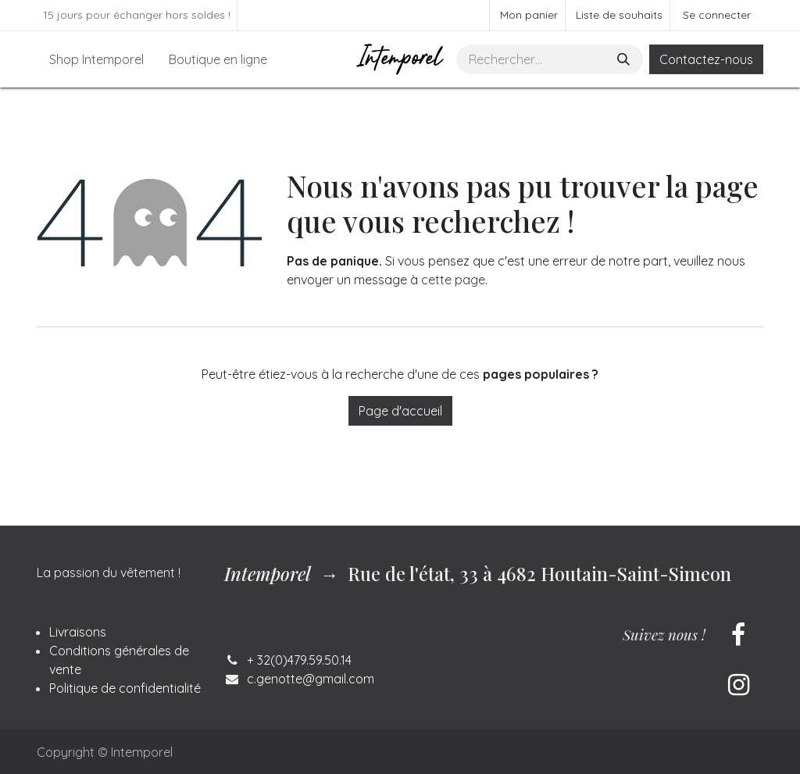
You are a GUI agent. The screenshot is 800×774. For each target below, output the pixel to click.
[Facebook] (738, 635)
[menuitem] (96, 59)
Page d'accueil (400, 411)
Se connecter (717, 15)
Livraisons (77, 632)
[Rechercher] (625, 59)
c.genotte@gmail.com (310, 679)
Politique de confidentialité (125, 688)
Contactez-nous (706, 59)
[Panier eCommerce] (527, 15)
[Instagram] (738, 685)
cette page (453, 279)
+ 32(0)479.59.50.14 (299, 660)
